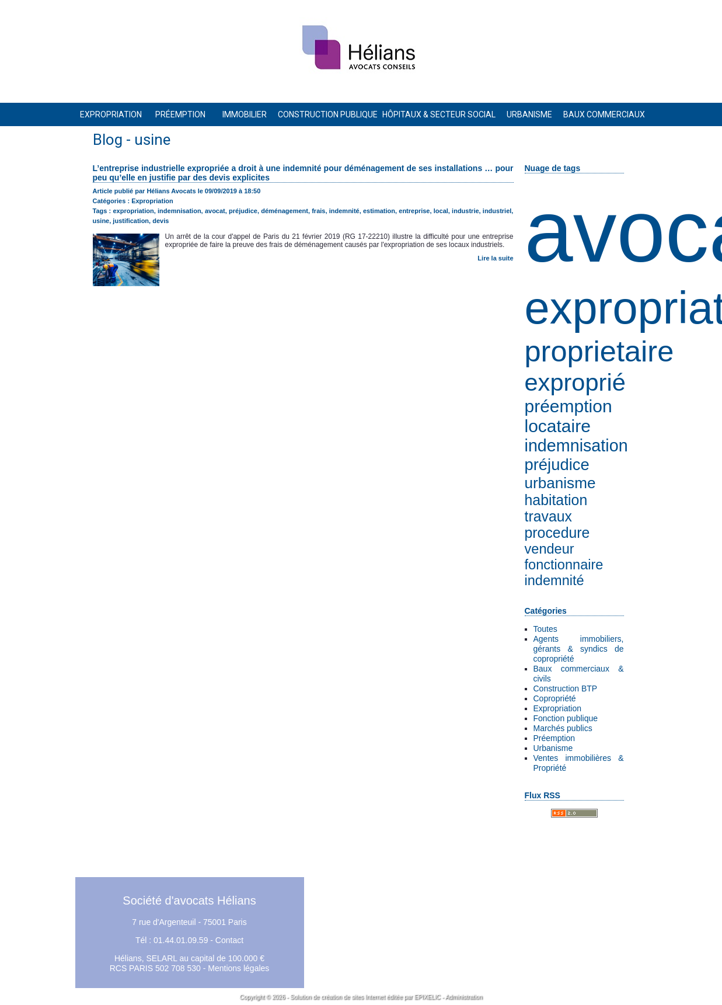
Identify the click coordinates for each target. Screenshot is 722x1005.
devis (160, 220)
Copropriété (554, 698)
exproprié (575, 382)
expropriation (133, 210)
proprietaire (599, 351)
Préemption (554, 738)
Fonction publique (565, 718)
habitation (556, 500)
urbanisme (560, 483)
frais (318, 210)
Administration (463, 997)
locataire (558, 426)
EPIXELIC (427, 997)
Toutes (545, 629)
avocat (215, 210)
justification (131, 220)
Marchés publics (562, 728)
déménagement (284, 210)
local (441, 210)
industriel (497, 210)
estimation (379, 210)
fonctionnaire (564, 564)
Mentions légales (238, 968)
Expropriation (557, 708)
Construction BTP (565, 688)
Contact (229, 940)
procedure (557, 533)
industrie (465, 210)
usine (101, 220)
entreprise (414, 210)
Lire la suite (495, 258)
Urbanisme (553, 748)
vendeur (549, 549)
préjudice (557, 464)
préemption (568, 406)
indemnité (554, 580)
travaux (548, 516)
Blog (108, 139)
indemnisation (576, 445)
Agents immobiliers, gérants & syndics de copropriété (578, 648)
